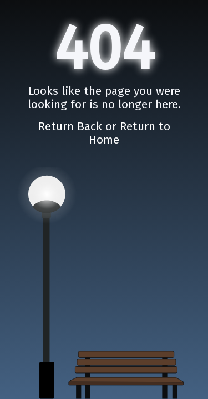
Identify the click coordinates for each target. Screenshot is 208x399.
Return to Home (129, 132)
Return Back (71, 126)
